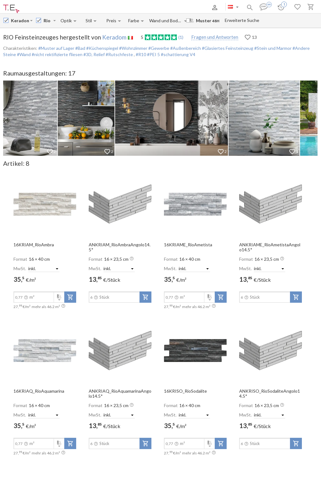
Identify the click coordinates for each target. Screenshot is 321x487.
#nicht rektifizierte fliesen (56, 54)
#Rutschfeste (119, 54)
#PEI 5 (154, 54)
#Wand (23, 54)
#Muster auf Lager (56, 48)
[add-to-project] (70, 297)
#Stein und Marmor (272, 48)
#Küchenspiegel (101, 48)
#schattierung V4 (178, 54)
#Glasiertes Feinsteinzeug (227, 48)
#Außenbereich (185, 48)
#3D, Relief (93, 54)
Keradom (114, 37)
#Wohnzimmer (132, 48)
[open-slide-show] (44, 203)
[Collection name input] (48, 20)
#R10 (141, 54)
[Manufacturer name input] (19, 20)
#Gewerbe (158, 48)
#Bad (79, 48)
